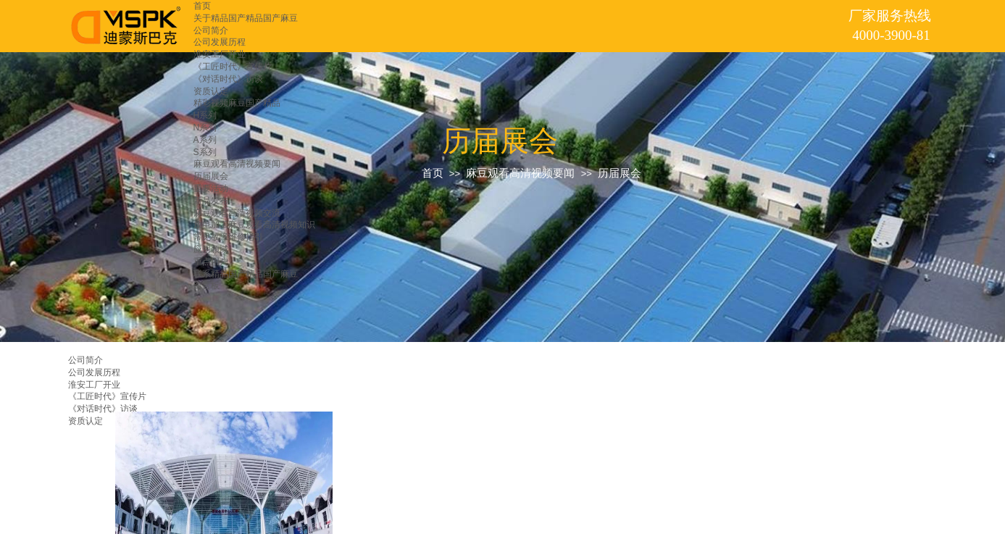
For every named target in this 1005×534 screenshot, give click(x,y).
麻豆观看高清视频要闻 (236, 164)
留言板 (206, 285)
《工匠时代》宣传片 (232, 67)
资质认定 (210, 91)
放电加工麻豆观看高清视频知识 (254, 225)
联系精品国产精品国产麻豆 (245, 274)
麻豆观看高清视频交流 (236, 213)
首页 (202, 6)
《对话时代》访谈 (228, 79)
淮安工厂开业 (219, 54)
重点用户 (210, 261)
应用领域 (210, 249)
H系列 (205, 115)
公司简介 (210, 30)
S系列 (205, 152)
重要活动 (210, 188)
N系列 (205, 127)
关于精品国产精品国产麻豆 (245, 18)
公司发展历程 (219, 42)
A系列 (205, 140)
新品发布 (210, 201)
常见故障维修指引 (228, 237)
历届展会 (210, 176)
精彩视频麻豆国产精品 (236, 103)
